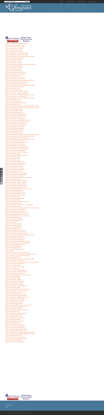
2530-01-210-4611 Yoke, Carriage (13, 61)
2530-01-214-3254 (9, 251)
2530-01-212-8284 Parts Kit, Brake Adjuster (15, 163)
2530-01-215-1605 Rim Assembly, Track (14, 281)
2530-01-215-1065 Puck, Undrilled (13, 279)
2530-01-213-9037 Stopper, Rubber (13, 220)
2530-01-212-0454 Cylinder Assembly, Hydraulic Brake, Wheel (20, 136)
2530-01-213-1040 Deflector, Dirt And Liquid (15, 172)
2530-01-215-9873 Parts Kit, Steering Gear (15, 326)
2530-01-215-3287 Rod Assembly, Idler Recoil (16, 294)
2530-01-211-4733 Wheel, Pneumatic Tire (15, 117)
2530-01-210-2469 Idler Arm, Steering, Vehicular (16, 43)
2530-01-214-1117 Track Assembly (13, 227)
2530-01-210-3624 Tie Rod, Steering (13, 51)
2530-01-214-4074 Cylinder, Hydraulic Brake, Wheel (17, 252)
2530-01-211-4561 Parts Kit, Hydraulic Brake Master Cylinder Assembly (22, 107)
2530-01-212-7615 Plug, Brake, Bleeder (14, 161)
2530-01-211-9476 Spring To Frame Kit (14, 131)
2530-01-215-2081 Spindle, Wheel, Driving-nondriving (18, 289)
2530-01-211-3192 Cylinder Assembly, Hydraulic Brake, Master (20, 97)
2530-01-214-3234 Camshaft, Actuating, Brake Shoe (17, 243)
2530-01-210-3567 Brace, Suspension (14, 48)
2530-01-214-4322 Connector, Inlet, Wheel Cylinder (17, 255)
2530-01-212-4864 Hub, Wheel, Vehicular (15, 144)
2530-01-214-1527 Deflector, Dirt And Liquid (15, 231)
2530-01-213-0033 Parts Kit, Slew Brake (14, 168)
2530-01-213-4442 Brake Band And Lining (15, 193)
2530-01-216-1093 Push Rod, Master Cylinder (16, 338)
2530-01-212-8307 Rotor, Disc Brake (14, 164)
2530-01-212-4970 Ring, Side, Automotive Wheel (16, 147)
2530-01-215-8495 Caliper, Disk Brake (14, 314)
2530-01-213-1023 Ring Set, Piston (13, 171)
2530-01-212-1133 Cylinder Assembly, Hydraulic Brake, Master (20, 139)
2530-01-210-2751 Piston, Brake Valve (14, 45)
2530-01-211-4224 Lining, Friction (13, 101)
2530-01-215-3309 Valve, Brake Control (14, 298)
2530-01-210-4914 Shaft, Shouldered (14, 66)
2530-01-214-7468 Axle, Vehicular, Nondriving (16, 271)
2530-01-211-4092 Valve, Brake (12, 99)
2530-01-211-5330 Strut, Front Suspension (15, 118)
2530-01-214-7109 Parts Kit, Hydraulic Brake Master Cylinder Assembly (22, 262)
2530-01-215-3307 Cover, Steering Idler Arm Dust (17, 297)
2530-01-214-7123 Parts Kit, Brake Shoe (14, 263)
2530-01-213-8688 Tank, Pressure (13, 217)
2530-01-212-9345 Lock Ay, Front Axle (14, 166)
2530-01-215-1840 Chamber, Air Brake (14, 282)
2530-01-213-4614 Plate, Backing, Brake (14, 198)
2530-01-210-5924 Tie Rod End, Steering (15, 74)
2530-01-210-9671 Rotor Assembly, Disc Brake (16, 82)
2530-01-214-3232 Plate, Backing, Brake (14, 239)
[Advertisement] (40, 24)
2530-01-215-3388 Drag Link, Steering (14, 302)
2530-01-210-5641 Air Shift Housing (13, 70)
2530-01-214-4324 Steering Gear (13, 257)
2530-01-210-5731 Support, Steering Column (15, 72)
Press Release (8, 405)
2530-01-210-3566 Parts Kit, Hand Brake (14, 46)
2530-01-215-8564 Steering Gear (13, 319)
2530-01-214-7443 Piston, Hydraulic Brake (15, 270)
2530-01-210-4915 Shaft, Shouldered (14, 67)
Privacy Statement (8, 404)
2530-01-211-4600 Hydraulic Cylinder (14, 112)
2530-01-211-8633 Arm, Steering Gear (14, 129)
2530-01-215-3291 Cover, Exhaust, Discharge (16, 295)
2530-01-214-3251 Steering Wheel (13, 246)
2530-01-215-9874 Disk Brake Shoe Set (14, 327)
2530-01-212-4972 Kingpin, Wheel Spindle (15, 150)
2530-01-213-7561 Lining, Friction (13, 206)
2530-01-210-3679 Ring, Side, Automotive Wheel (16, 53)
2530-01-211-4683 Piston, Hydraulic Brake (15, 113)
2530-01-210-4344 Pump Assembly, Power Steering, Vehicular (20, 56)
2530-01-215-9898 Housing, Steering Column (16, 329)
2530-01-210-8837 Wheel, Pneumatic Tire (15, 78)
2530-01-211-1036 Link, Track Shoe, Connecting (16, 93)
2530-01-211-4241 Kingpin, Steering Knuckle (15, 102)
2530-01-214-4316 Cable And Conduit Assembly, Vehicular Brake (20, 254)
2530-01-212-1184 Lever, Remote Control (15, 141)
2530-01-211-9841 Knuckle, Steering (14, 133)
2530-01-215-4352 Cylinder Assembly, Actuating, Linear (18, 305)
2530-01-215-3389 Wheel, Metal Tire (14, 303)
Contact (6, 407)
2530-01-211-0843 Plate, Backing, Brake (14, 86)
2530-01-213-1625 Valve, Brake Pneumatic (15, 184)
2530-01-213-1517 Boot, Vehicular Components (16, 180)
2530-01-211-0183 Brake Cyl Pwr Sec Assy (15, 83)
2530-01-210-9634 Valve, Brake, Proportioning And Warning (19, 80)
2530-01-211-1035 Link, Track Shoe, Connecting (16, 91)
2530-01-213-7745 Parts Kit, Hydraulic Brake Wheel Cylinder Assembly (22, 208)
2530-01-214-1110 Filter (11, 222)
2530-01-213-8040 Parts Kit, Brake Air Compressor (17, 212)
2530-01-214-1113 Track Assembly (13, 223)
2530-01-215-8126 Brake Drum (12, 311)
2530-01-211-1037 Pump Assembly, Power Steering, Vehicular (20, 94)
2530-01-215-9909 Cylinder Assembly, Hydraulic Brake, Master (20, 333)
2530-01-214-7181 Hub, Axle (12, 268)
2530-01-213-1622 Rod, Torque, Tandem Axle (16, 182)
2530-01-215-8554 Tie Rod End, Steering (15, 318)
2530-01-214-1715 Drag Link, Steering (14, 236)
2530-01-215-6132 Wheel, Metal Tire (14, 308)
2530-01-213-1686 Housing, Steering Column (16, 187)
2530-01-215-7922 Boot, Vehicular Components (16, 310)
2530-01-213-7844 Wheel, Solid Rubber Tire (15, 209)
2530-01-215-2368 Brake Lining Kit (13, 292)
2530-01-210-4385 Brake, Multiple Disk (14, 58)
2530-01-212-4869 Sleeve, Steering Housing (15, 145)
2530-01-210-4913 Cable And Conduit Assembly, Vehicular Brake (20, 64)
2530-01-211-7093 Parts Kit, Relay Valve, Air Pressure (18, 120)
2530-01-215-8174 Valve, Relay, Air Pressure (15, 313)
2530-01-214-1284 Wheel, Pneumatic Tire (15, 230)
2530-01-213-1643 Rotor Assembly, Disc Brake (16, 185)
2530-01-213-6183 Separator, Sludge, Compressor (17, 201)
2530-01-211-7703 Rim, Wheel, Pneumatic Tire (16, 121)
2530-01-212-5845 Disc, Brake (12, 153)
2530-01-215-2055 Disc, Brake (12, 287)
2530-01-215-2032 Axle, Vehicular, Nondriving (16, 286)
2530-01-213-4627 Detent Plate (12, 200)
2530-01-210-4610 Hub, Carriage (13, 59)
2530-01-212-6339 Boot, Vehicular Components (16, 155)
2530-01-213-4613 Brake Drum (12, 196)
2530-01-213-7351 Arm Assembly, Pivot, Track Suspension (19, 204)
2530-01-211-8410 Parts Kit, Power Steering (15, 125)
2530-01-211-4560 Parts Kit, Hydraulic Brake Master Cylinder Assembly (22, 105)
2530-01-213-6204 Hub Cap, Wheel (13, 203)
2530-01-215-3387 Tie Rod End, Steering (15, 300)
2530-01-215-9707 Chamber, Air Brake (14, 324)
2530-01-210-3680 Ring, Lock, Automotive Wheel (16, 54)
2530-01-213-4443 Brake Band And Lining (15, 195)
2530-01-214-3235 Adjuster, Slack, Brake (15, 244)
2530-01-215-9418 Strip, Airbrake (13, 322)
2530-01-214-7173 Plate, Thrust (12, 265)
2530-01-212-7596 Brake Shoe (12, 158)
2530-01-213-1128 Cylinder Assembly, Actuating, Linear (18, 177)
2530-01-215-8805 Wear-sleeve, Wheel (14, 321)
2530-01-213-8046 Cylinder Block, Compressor (16, 214)
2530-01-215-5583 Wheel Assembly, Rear (15, 306)
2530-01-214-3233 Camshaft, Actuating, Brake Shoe (17, 241)
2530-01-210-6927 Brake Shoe (12, 75)
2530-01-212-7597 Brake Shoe (12, 160)
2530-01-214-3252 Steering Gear (13, 247)
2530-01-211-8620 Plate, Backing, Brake (14, 128)
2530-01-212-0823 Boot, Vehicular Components (16, 137)
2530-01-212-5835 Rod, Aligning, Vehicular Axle (16, 152)
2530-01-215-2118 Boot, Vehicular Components (16, 290)
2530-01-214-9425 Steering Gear (13, 276)
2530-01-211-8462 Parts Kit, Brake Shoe (14, 126)
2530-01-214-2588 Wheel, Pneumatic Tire (15, 238)
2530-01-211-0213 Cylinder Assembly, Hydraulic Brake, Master (20, 85)
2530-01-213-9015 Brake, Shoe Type (14, 219)
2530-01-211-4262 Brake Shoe (12, 104)
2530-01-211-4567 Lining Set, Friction (14, 110)
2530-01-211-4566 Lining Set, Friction (14, 109)
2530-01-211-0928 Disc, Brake (12, 88)
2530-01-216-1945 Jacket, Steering (13, 340)
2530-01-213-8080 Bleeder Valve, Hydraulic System (17, 215)
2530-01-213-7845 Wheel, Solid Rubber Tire (15, 211)
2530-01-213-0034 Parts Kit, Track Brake (14, 169)
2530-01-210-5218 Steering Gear (13, 69)
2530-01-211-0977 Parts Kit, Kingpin (13, 90)
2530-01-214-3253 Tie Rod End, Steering (15, 249)
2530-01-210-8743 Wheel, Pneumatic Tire (15, 77)
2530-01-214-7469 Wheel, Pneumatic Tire (15, 273)
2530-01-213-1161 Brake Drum (12, 179)
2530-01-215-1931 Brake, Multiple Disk (14, 284)
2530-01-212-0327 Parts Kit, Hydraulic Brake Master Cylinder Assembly (22, 134)
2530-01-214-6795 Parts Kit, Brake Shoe (14, 260)
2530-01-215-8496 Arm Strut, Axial (13, 316)
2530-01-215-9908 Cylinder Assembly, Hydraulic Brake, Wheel (20, 332)
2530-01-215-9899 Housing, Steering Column (16, 330)
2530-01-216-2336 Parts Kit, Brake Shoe (14, 341)
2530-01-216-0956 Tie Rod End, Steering (15, 337)
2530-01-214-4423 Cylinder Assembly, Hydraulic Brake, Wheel (20, 259)
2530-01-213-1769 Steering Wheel (13, 190)
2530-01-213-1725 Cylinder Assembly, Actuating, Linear (18, 188)
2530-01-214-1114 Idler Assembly (13, 225)
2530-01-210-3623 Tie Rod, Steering (13, 50)
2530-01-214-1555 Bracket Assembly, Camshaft (16, 233)
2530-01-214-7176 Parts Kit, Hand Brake (14, 266)
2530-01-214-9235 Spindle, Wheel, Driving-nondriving (18, 274)
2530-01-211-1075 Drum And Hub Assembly (15, 96)
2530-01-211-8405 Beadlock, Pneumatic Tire (15, 123)
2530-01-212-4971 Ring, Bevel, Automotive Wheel (17, 148)
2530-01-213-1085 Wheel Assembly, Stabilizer (16, 174)
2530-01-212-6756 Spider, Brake (13, 156)
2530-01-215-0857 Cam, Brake (12, 278)
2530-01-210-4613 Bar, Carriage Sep (14, 62)
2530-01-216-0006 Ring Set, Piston (13, 335)
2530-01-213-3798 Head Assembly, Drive (15, 192)
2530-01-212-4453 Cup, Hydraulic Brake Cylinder (16, 142)
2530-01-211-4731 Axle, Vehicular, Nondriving (16, 115)
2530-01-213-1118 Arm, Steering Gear (14, 176)
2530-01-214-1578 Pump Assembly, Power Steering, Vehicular (20, 235)
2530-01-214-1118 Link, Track (12, 228)
